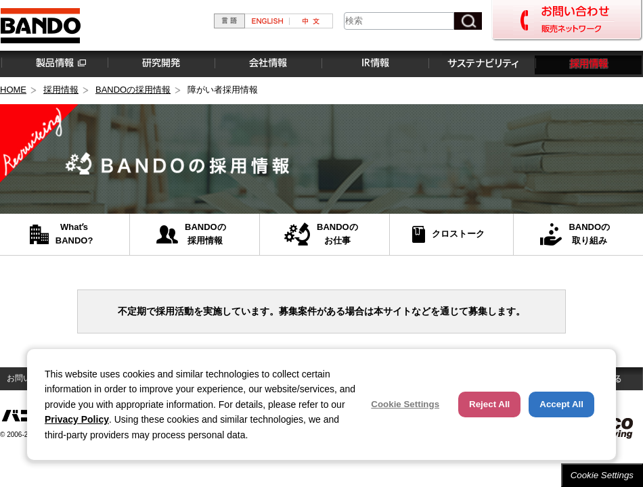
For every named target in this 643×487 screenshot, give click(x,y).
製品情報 (53, 63)
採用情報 (588, 63)
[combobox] (399, 21)
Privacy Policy (77, 419)
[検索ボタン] (468, 21)
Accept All (561, 404)
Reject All (489, 404)
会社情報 (267, 63)
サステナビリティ (481, 63)
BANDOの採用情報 (133, 90)
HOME (13, 90)
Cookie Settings (602, 475)
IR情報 (374, 63)
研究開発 (160, 63)
